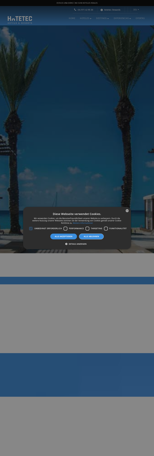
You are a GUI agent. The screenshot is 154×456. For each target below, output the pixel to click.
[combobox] (127, 210)
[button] (76, 243)
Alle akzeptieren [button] (63, 236)
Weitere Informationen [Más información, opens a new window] (83, 223)
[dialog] (77, 228)
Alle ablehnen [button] (91, 236)
